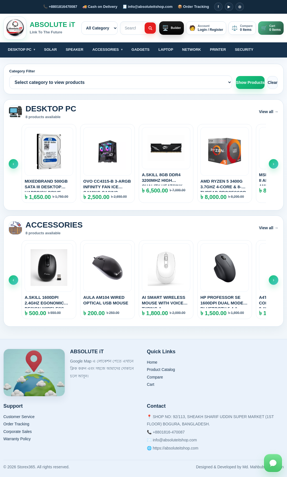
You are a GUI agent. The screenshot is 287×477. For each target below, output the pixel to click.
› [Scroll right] (273, 163)
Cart (150, 384)
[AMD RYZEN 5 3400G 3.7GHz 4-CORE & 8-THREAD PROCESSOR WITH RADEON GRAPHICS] (224, 163)
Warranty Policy (17, 439)
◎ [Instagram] (239, 7)
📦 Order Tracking (193, 6)
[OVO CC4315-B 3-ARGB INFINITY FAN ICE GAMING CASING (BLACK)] (107, 163)
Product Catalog (161, 369)
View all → (268, 111)
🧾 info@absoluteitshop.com (147, 6)
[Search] (150, 28)
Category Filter (22, 71)
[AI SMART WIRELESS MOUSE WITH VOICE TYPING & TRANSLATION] (166, 279)
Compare (155, 377)
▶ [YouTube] (229, 7)
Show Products (250, 82)
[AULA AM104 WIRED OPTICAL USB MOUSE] (107, 279)
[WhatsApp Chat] (273, 463)
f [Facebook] (218, 7)
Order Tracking (16, 424)
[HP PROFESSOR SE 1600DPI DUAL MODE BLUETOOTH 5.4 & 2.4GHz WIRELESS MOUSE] (224, 279)
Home (152, 362)
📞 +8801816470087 (60, 6)
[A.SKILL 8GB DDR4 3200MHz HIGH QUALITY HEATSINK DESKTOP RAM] (166, 163)
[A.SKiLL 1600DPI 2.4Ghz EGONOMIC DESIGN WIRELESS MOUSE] (49, 279)
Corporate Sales (17, 431)
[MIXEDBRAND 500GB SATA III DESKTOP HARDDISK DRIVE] (49, 163)
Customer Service (18, 416)
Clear (272, 82)
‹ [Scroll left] (13, 163)
